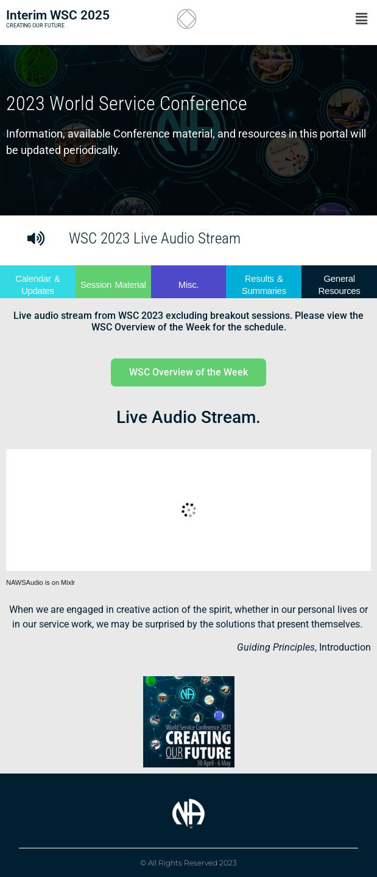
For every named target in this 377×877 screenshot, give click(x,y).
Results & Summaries (264, 284)
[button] (311, 19)
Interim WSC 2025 (58, 15)
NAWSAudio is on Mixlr (40, 582)
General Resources (340, 284)
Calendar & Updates (37, 284)
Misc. (188, 284)
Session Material (113, 284)
